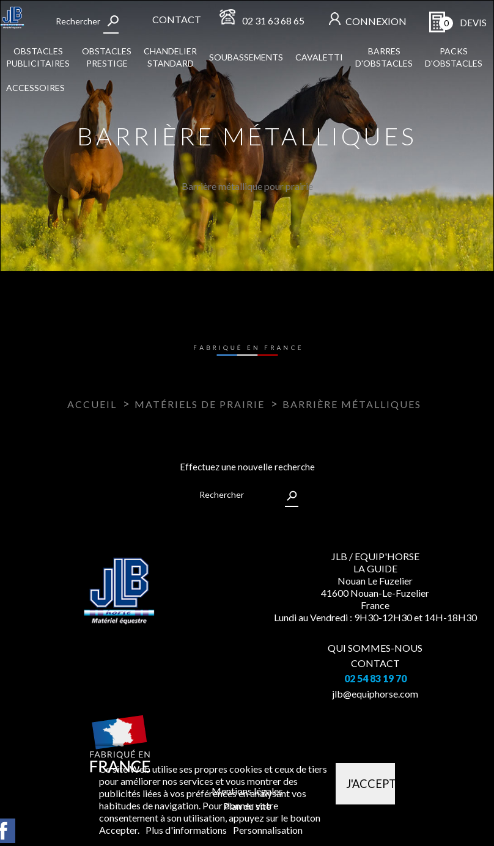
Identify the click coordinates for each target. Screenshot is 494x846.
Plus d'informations (187, 830)
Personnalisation (268, 830)
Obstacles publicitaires (38, 57)
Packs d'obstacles (453, 57)
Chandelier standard (170, 57)
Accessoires (35, 87)
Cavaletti (319, 57)
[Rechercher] (86, 21)
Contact (176, 19)
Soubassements (246, 57)
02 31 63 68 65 (273, 20)
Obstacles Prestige (106, 57)
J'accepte (370, 783)
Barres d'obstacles (384, 57)
